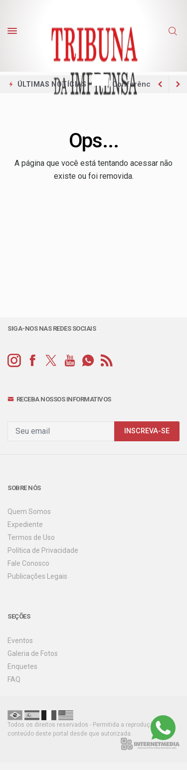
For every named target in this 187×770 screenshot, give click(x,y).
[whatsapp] (88, 361)
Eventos (20, 640)
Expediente (25, 524)
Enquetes (22, 666)
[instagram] (14, 361)
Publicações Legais (37, 576)
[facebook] (32, 361)
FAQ (13, 679)
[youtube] (69, 361)
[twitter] (51, 361)
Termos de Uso (31, 537)
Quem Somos (29, 511)
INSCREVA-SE (147, 431)
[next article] (160, 84)
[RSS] (106, 361)
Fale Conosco (28, 563)
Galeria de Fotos (32, 653)
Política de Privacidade (42, 550)
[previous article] (178, 84)
